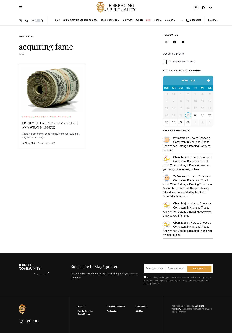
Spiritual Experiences (35, 117)
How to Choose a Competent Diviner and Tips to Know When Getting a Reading (186, 147)
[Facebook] (203, 7)
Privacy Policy (141, 306)
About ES (81, 306)
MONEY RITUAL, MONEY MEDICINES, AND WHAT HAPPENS (50, 125)
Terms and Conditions (116, 306)
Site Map (139, 311)
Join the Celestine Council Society (85, 312)
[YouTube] (210, 7)
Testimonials (112, 311)
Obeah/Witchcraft (60, 117)
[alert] (188, 62)
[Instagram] (196, 7)
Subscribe (193, 20)
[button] (20, 8)
